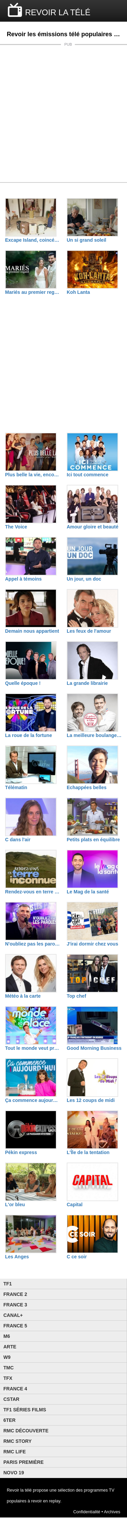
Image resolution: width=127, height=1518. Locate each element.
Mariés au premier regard (32, 292)
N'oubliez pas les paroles (32, 944)
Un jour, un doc (84, 579)
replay (54, 1501)
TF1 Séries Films (24, 1409)
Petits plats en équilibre (93, 839)
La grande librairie (87, 683)
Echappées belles (87, 787)
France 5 (15, 1325)
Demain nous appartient (32, 631)
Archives (112, 1512)
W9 (6, 1357)
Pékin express (21, 1152)
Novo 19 (13, 1472)
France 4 (15, 1388)
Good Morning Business (94, 1048)
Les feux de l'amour (89, 631)
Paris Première (23, 1462)
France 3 (15, 1304)
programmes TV (99, 1490)
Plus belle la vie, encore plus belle (32, 474)
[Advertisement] (63, 113)
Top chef (76, 996)
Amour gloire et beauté (92, 526)
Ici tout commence (87, 474)
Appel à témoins (23, 579)
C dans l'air (17, 839)
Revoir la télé (19, 1490)
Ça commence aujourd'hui (32, 1100)
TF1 (7, 1283)
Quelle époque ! (23, 683)
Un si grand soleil (86, 240)
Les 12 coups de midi (91, 1100)
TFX (7, 1378)
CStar (11, 1399)
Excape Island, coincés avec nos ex (32, 240)
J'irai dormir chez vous (92, 944)
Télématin (16, 787)
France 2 (15, 1294)
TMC (8, 1367)
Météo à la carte (23, 996)
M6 (6, 1336)
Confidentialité (86, 1512)
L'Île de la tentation (88, 1152)
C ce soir (77, 1256)
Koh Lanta (78, 292)
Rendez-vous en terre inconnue (32, 891)
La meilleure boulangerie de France (94, 735)
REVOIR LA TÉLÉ (57, 12)
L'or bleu (15, 1204)
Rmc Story (17, 1441)
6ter (9, 1420)
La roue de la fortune (28, 735)
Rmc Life (14, 1451)
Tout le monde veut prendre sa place (32, 1048)
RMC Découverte (25, 1430)
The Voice (16, 526)
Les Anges (17, 1256)
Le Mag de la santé (88, 891)
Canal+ (13, 1315)
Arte (9, 1346)
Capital (75, 1204)
